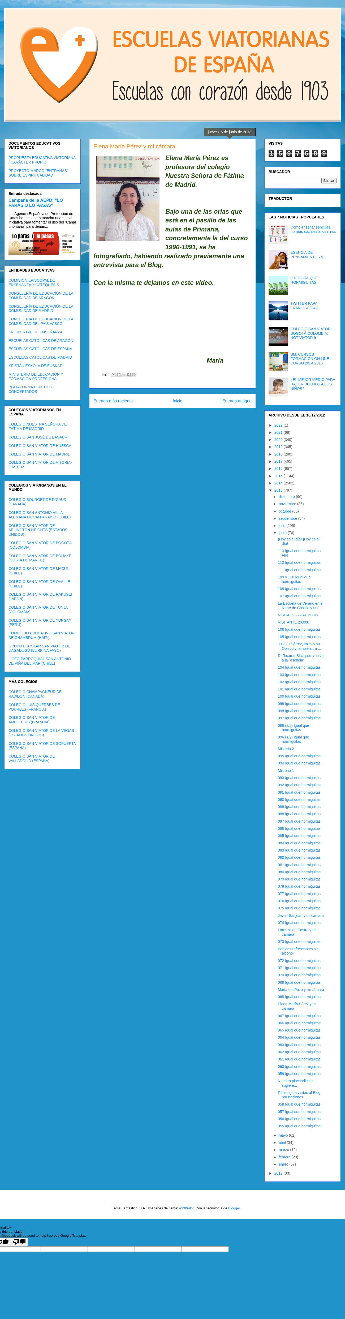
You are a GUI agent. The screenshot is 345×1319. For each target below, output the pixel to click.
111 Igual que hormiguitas (299, 570)
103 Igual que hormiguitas (299, 675)
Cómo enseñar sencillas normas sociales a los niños (313, 229)
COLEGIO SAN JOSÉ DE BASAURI (38, 437)
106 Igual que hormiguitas (299, 629)
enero (284, 1164)
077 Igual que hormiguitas (299, 894)
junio (283, 533)
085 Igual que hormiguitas (299, 835)
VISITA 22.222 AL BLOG (298, 615)
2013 (279, 490)
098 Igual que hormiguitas (299, 711)
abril (283, 1142)
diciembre (287, 497)
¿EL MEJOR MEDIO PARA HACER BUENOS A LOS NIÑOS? (313, 384)
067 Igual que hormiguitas (299, 1016)
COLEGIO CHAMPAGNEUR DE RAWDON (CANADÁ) (35, 694)
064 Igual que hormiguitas (299, 1037)
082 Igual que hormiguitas (299, 857)
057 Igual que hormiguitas (299, 1112)
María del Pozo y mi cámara (301, 989)
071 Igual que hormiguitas (299, 968)
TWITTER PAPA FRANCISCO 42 (304, 305)
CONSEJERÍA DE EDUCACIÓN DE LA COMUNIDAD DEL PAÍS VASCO (40, 321)
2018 (279, 454)
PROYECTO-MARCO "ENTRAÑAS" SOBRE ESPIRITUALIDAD (38, 173)
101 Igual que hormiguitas (299, 689)
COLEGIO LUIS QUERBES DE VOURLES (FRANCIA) (34, 707)
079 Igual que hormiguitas (299, 879)
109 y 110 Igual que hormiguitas (294, 579)
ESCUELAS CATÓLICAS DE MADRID (40, 357)
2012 (279, 1173)
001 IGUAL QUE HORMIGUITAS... (305, 280)
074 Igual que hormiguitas (299, 923)
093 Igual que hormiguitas (299, 778)
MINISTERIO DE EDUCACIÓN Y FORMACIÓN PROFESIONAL (35, 376)
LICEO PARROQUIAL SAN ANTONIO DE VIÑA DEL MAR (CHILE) (39, 661)
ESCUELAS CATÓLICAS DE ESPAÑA (40, 349)
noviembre (288, 504)
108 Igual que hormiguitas (299, 589)
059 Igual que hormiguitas (299, 1074)
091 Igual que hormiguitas (299, 792)
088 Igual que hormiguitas (299, 814)
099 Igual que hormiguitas (299, 704)
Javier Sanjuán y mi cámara (301, 915)
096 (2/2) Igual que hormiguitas (293, 727)
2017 (279, 461)
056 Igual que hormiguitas (299, 1119)
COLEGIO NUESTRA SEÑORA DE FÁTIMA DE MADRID (37, 426)
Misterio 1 (286, 770)
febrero (285, 1157)
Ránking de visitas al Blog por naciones (299, 1094)
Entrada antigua (237, 401)
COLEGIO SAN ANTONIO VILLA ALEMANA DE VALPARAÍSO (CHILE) (39, 514)
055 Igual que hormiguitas (299, 1126)
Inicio (177, 401)
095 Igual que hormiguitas (299, 756)
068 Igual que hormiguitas (299, 997)
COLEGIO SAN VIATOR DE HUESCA (39, 446)
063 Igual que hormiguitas (299, 1045)
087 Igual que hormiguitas (299, 821)
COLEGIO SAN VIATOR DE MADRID (39, 454)
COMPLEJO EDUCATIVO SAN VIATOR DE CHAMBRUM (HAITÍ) (41, 635)
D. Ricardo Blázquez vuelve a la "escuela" (301, 658)
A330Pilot (186, 1208)
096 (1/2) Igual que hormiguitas (293, 739)
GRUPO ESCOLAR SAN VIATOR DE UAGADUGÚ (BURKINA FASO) (39, 648)
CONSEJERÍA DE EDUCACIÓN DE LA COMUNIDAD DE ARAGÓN (40, 295)
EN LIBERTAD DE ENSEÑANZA (35, 332)
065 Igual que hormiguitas (299, 1030)
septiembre (288, 518)
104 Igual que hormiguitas (299, 667)
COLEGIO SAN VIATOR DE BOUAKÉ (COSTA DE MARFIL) (39, 558)
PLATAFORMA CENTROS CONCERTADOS (30, 389)
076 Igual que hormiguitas (299, 901)
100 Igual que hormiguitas (299, 696)
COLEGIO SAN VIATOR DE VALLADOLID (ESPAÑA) (31, 758)
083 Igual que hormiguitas (299, 850)
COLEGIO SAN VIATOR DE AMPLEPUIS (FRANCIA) (31, 719)
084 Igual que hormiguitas (299, 843)
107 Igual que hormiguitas (299, 596)
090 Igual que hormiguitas (299, 799)
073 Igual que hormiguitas (299, 941)
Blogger (234, 1208)
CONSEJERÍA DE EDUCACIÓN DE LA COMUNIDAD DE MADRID (40, 308)
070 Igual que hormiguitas (299, 975)
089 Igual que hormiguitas (299, 807)
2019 (279, 447)
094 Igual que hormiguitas (299, 763)
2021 (279, 432)
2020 (279, 439)
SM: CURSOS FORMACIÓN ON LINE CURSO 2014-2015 (310, 359)
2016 (279, 468)
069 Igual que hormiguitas (299, 982)
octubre (285, 511)
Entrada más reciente (113, 401)
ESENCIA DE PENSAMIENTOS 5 (307, 254)
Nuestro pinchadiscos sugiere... (295, 1083)
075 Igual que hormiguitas (299, 908)
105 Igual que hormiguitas (299, 637)
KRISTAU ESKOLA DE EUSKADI (35, 366)
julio (282, 525)
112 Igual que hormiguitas (299, 562)
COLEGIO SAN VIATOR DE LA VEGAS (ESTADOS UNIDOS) (41, 732)
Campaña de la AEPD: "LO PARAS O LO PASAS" (35, 203)
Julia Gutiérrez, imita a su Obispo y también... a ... (299, 646)
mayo (284, 1135)
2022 (279, 425)
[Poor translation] (19, 1242)
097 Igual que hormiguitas (299, 718)
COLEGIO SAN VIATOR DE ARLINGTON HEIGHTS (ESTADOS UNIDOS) (37, 530)
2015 (279, 476)
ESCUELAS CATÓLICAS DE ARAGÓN (40, 340)
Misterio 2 (286, 749)
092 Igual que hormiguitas (299, 785)
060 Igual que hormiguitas (299, 1066)
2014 (279, 483)
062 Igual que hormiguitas (299, 1052)
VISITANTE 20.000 (293, 622)
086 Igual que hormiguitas (299, 828)
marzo (284, 1150)
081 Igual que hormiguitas (299, 865)
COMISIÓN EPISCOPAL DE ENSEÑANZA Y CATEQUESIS (33, 282)
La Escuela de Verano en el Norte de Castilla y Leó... (300, 605)
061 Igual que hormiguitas (299, 1059)
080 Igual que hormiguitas (299, 872)
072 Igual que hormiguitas (299, 961)
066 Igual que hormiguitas (299, 1023)
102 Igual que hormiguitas (299, 682)
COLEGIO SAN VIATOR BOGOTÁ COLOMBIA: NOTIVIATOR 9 (311, 333)
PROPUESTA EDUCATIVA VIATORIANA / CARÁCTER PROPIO (41, 160)
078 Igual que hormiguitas (299, 886)
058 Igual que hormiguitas (299, 1104)
